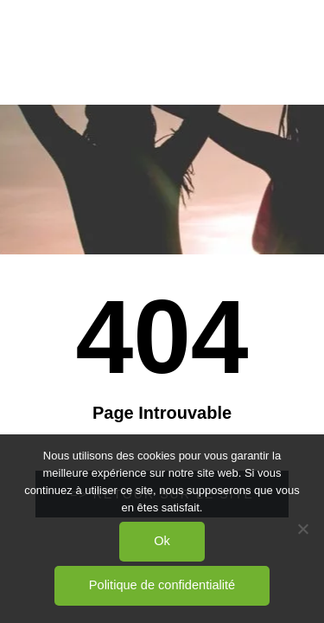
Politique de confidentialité (162, 585)
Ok (162, 541)
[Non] (302, 528)
